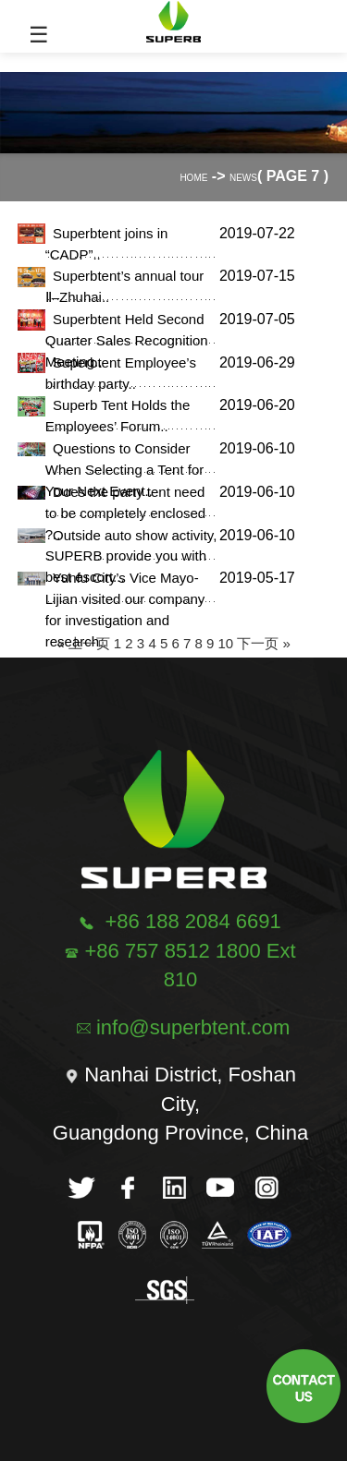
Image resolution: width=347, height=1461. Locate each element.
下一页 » (264, 643)
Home (193, 178)
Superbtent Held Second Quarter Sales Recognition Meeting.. (126, 340)
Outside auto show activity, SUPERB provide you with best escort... (131, 556)
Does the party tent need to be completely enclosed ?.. (125, 513)
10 (225, 643)
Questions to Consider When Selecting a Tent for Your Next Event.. (124, 470)
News (243, 178)
